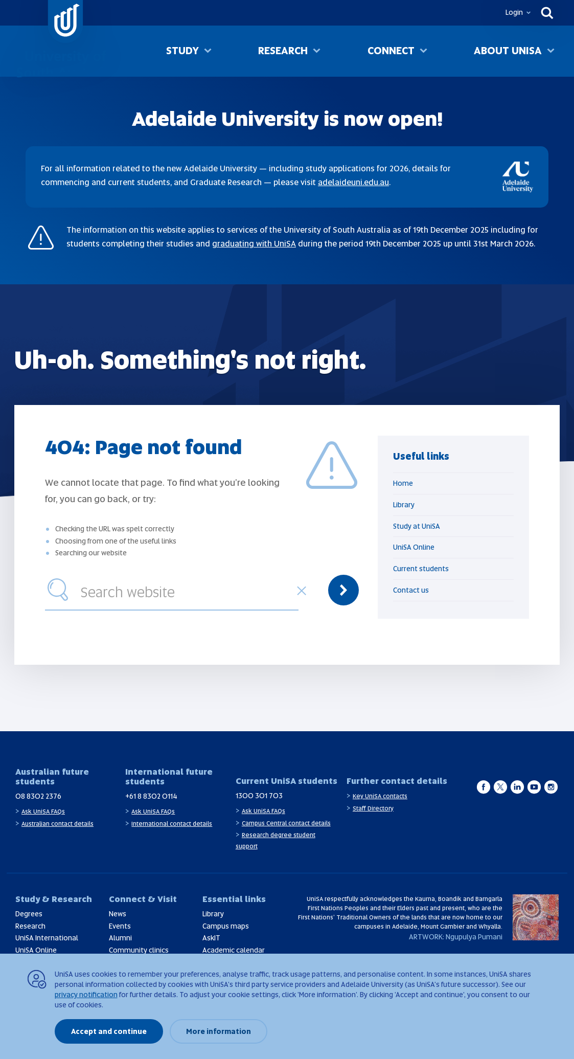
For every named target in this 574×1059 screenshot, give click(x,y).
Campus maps (225, 926)
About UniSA (508, 50)
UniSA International (46, 937)
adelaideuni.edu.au (353, 182)
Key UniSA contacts (380, 796)
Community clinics (139, 950)
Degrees (28, 913)
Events (120, 926)
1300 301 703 (259, 795)
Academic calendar (233, 950)
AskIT (211, 937)
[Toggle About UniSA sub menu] (551, 51)
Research (283, 50)
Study (182, 50)
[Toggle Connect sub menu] (423, 51)
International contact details (171, 824)
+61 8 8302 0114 (151, 796)
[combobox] (187, 590)
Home (403, 483)
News (117, 913)
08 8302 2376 (38, 796)
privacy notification (86, 994)
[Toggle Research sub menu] (317, 51)
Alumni (120, 937)
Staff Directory (373, 808)
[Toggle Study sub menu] (208, 51)
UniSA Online (413, 547)
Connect (391, 50)
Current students (421, 568)
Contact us (411, 590)
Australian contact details (57, 824)
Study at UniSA (416, 526)
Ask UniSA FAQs (43, 811)
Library (404, 504)
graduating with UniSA (254, 243)
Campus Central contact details (286, 823)
